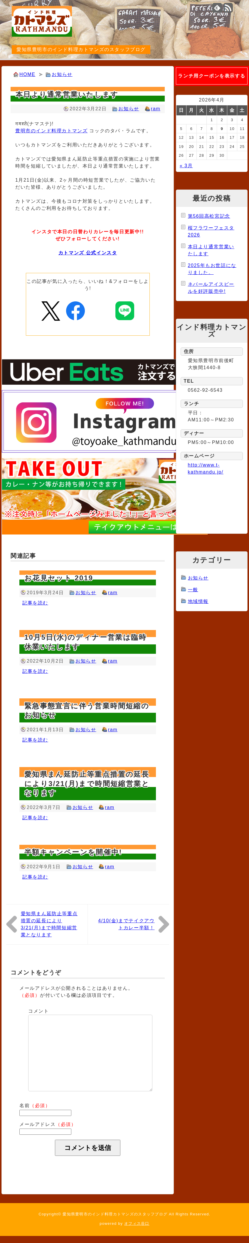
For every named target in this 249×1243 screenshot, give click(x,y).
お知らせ (62, 74)
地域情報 (198, 601)
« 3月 (186, 165)
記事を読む (35, 602)
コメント (38, 1011)
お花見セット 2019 (58, 578)
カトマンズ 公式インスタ (87, 252)
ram (155, 108)
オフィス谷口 (136, 1223)
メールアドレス (47, 1124)
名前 (35, 1105)
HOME (27, 74)
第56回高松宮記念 (209, 216)
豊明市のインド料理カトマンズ (51, 130)
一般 (193, 589)
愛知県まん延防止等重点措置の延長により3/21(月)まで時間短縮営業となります (86, 783)
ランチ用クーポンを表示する (211, 75)
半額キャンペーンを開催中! (73, 852)
